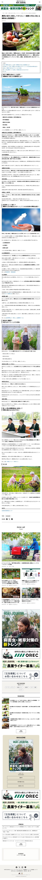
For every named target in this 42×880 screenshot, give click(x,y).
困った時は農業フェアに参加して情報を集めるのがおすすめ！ (16, 69)
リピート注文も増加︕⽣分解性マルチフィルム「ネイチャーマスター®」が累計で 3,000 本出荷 (20, 834)
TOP (3, 13)
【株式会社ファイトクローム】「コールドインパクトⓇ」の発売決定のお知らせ (17, 840)
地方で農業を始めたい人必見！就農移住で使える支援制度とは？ (16, 64)
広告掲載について (34, 869)
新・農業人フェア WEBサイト (11, 461)
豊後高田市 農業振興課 (10, 272)
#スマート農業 (33, 687)
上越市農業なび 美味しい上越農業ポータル (14, 317)
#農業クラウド (20, 687)
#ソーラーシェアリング (10, 687)
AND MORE (21, 731)
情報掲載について (26, 869)
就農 (6, 13)
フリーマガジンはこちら (18, 869)
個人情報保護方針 (20, 870)
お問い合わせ (13, 870)
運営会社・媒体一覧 (27, 870)
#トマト (21, 689)
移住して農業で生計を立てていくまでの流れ (12, 68)
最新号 (21, 777)
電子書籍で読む (21, 781)
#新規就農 (8, 516)
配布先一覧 (21, 785)
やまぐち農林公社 (8, 293)
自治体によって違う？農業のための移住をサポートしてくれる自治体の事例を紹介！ (20, 66)
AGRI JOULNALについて (8, 869)
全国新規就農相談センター (7, 510)
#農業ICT (26, 687)
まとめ (4, 71)
